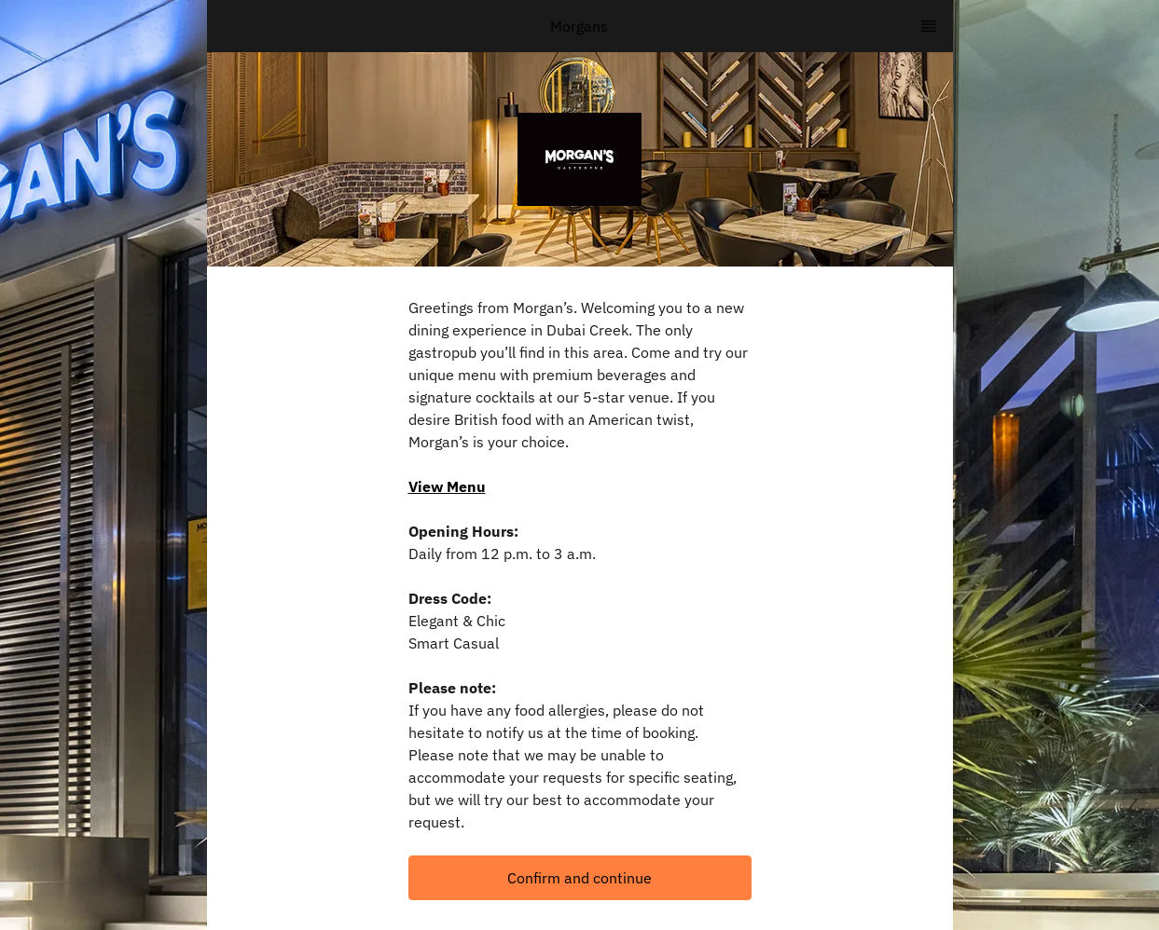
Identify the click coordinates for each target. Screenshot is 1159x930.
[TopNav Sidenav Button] (928, 26)
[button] (580, 878)
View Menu (447, 486)
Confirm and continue (579, 877)
